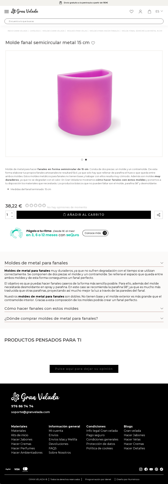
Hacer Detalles (134, 448)
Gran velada (132, 430)
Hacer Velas (132, 439)
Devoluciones (58, 444)
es (159, 11)
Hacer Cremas (21, 444)
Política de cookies (99, 448)
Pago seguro (95, 435)
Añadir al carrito (83, 214)
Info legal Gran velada (102, 430)
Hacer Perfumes (23, 448)
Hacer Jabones (21, 439)
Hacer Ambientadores (26, 452)
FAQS (53, 448)
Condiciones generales (102, 439)
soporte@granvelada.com (30, 412)
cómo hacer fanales (108, 179)
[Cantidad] (9, 215)
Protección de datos (100, 444)
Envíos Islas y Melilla (63, 439)
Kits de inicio (19, 435)
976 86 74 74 (22, 406)
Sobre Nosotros (60, 452)
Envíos (53, 435)
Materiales (18, 430)
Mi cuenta (56, 430)
